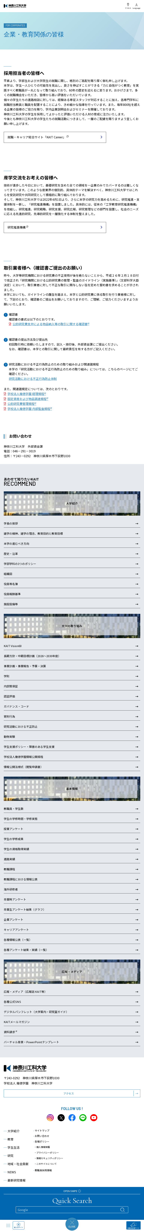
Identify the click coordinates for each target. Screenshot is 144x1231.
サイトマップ (41, 1130)
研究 (9, 1155)
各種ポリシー (41, 1141)
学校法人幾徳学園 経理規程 (26, 393)
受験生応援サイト (134, 1225)
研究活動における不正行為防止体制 (33, 378)
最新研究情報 (15, 1180)
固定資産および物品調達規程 (27, 399)
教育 (9, 1139)
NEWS (10, 1172)
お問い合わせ (41, 1136)
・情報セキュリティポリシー (48, 1158)
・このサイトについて (45, 1163)
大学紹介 (12, 1131)
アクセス (128, 6)
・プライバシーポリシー (46, 1152)
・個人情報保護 (42, 1146)
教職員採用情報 (42, 1170)
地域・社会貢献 (16, 1164)
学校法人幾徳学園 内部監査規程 (29, 408)
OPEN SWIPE (72, 1191)
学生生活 (12, 1147)
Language (136, 6)
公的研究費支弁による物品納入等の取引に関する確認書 (50, 324)
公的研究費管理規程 (21, 403)
